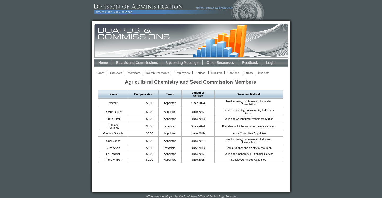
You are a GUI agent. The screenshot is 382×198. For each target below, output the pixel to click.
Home (103, 63)
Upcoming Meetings (182, 63)
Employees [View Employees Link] (182, 72)
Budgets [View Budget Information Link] (263, 72)
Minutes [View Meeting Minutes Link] (216, 72)
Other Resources (220, 63)
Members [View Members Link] (134, 72)
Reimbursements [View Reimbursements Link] (157, 72)
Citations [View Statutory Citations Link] (233, 72)
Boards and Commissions (137, 63)
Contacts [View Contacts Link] (116, 72)
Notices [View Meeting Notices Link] (200, 72)
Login (270, 63)
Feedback (250, 63)
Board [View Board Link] (100, 72)
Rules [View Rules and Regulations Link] (249, 72)
